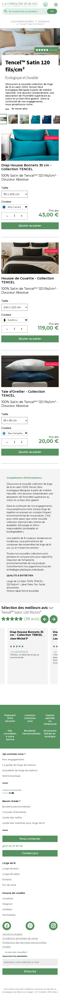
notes (52, 992)
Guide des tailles (12, 817)
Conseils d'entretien (14, 812)
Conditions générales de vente (20, 938)
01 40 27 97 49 (12, 846)
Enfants (7, 879)
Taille (4, 187)
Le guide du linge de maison (19, 765)
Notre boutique (11, 775)
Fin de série (9, 885)
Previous (3, 119)
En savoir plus (20, 108)
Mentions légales (12, 934)
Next (56, 119)
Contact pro (30, 853)
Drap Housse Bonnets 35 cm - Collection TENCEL (26, 167)
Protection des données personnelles (24, 942)
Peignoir (7, 904)
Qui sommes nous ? (14, 754)
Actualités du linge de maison (20, 770)
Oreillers (7, 909)
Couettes (7, 898)
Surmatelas (9, 914)
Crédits (6, 946)
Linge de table (11, 874)
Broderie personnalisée (16, 806)
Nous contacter (30, 838)
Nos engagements (13, 759)
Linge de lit (9, 863)
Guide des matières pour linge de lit (23, 823)
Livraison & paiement (30, 792)
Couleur (6, 201)
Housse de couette (13, 893)
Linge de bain (10, 868)
